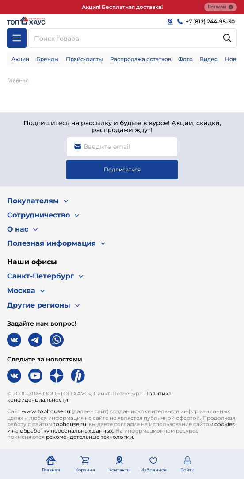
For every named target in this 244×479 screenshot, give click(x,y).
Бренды (47, 59)
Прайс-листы (84, 59)
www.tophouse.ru (46, 411)
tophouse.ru (69, 424)
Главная (18, 80)
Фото (185, 59)
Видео (209, 59)
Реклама (220, 7)
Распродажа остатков (140, 59)
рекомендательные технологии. (90, 436)
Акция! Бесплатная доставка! (122, 7)
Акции (20, 59)
